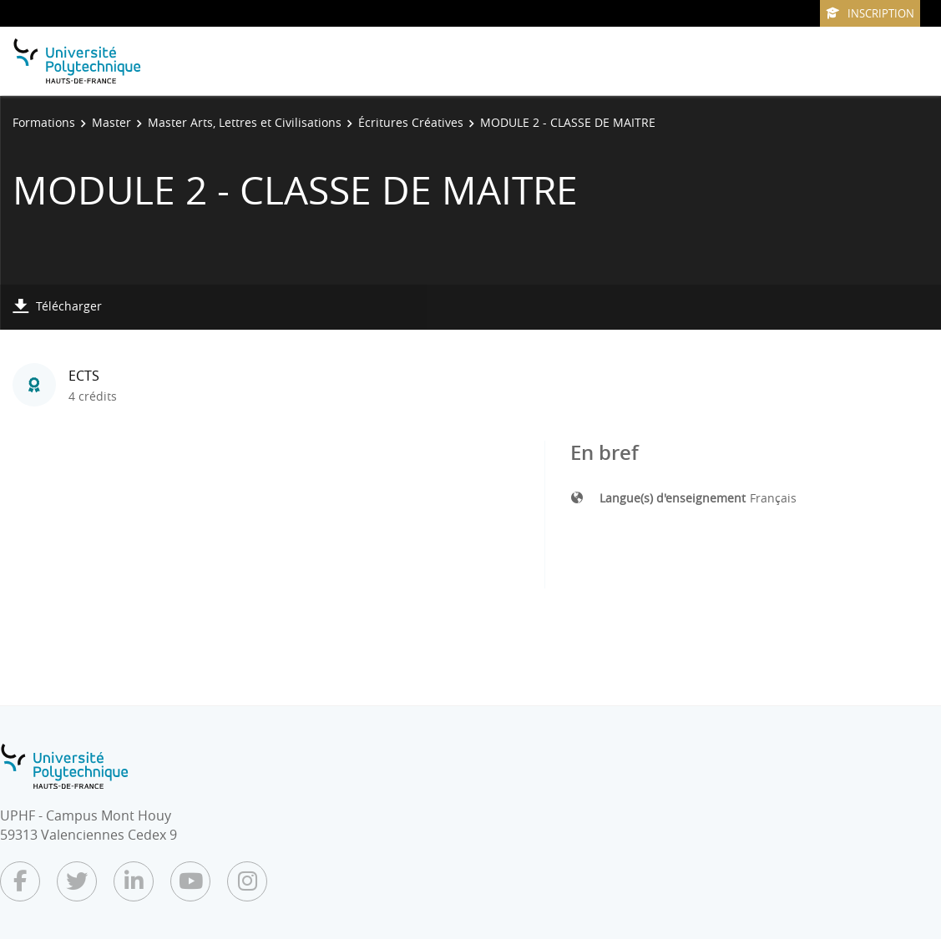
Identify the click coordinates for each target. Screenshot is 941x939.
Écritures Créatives (410, 122)
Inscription (870, 13)
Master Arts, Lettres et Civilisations (244, 122)
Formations (44, 122)
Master (111, 122)
